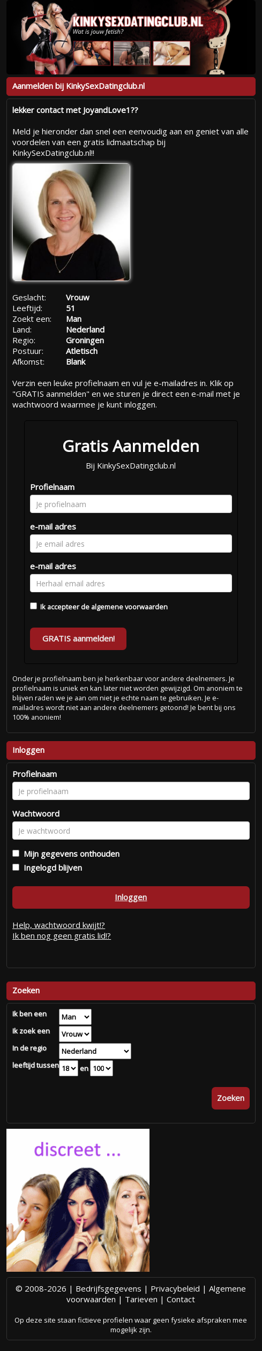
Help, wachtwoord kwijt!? (58, 924)
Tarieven (141, 1299)
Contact (181, 1299)
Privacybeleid (175, 1288)
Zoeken (230, 1097)
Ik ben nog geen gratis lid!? (61, 935)
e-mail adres (53, 526)
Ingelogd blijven (50, 867)
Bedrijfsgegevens (108, 1288)
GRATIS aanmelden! (78, 638)
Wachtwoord (35, 813)
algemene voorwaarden (129, 607)
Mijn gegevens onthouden (69, 853)
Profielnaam (52, 486)
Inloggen (131, 897)
